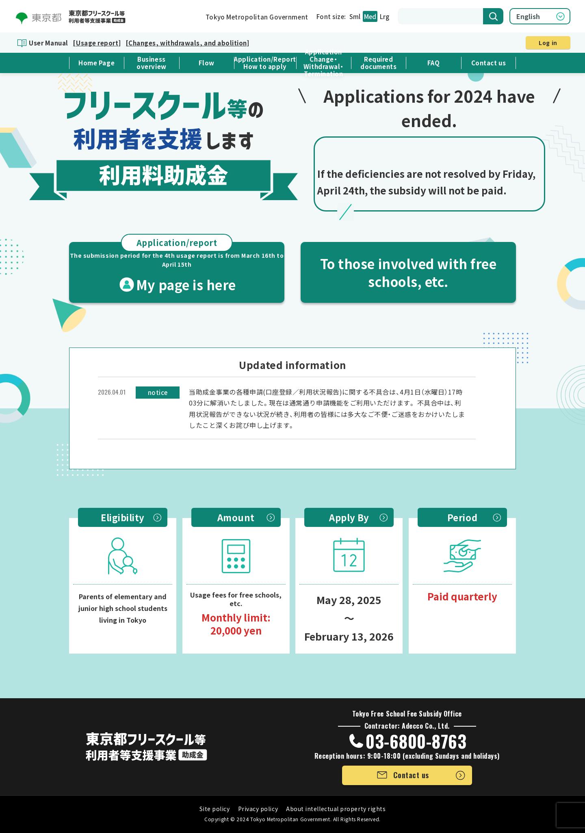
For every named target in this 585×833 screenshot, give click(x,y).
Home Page (96, 63)
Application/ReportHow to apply (265, 63)
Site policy (214, 808)
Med (370, 16)
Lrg (384, 16)
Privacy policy (258, 808)
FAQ (433, 63)
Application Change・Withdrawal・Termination (323, 63)
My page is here (176, 268)
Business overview (151, 63)
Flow (206, 63)
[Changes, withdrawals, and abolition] (187, 43)
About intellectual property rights (336, 808)
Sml (354, 16)
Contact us (488, 63)
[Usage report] (97, 43)
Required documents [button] (378, 63)
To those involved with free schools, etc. (408, 272)
